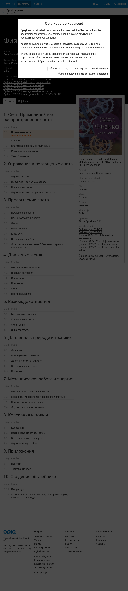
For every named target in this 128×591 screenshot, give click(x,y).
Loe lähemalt (70, 61)
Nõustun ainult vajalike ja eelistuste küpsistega (82, 73)
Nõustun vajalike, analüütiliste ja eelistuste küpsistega (78, 68)
